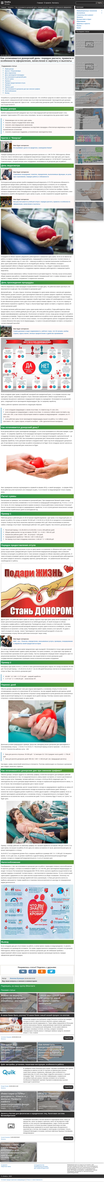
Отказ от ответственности (34, 1180)
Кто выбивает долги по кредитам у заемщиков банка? (32, 148)
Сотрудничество (39, 1165)
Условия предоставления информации (13, 1180)
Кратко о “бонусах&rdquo (13, 71)
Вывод (7, 93)
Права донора (9, 69)
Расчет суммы (9, 79)
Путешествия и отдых (84, 19)
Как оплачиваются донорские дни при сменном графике (22, 89)
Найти (100, 3)
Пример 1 (8, 81)
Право (79, 28)
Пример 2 (8, 85)
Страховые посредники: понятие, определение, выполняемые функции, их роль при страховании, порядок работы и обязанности (42, 175)
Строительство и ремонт (85, 15)
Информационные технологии (87, 11)
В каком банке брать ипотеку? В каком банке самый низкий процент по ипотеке (35, 1016)
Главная (40, 3)
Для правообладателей (41, 1168)
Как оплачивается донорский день (15, 77)
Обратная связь (6, 1167)
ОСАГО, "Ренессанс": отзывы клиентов (50, 1095)
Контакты (55, 3)
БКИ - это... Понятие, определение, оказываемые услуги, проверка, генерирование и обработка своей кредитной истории (43, 642)
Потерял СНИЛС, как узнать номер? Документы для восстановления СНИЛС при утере (15, 1150)
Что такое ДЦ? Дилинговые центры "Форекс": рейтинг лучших (12, 1049)
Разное (79, 25)
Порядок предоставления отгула (15, 83)
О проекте (47, 3)
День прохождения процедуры (14, 75)
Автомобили (81, 13)
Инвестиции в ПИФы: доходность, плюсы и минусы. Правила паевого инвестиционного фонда (15, 1099)
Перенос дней (9, 87)
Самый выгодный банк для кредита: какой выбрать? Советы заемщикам (51, 1000)
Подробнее (68, 1038)
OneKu (7, 2)
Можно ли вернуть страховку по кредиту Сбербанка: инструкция (14, 998)
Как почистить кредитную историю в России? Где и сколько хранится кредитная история (51, 1050)
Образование (81, 21)
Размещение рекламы (41, 1167)
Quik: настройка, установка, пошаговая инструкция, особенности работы (32, 1065)
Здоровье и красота (83, 23)
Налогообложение (10, 91)
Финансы (3, 1010)
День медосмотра (10, 73)
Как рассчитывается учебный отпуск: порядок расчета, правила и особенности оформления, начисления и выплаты (41, 203)
